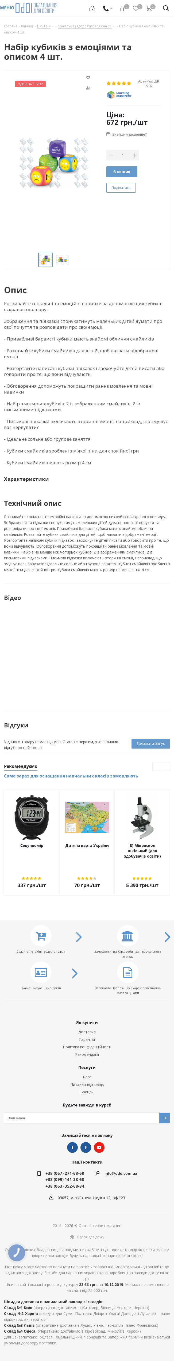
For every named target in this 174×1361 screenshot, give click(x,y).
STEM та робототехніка (72, 1147)
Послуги (87, 1067)
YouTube (99, 1147)
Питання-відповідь (87, 1084)
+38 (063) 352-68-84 (64, 1186)
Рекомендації (87, 1054)
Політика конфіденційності (87, 1046)
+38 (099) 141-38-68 (64, 1179)
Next (165, 767)
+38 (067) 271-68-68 (64, 1173)
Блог (87, 1076)
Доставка (87, 1031)
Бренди (87, 1091)
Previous (157, 767)
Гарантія (87, 1039)
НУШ (85, 1147)
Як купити (87, 1022)
